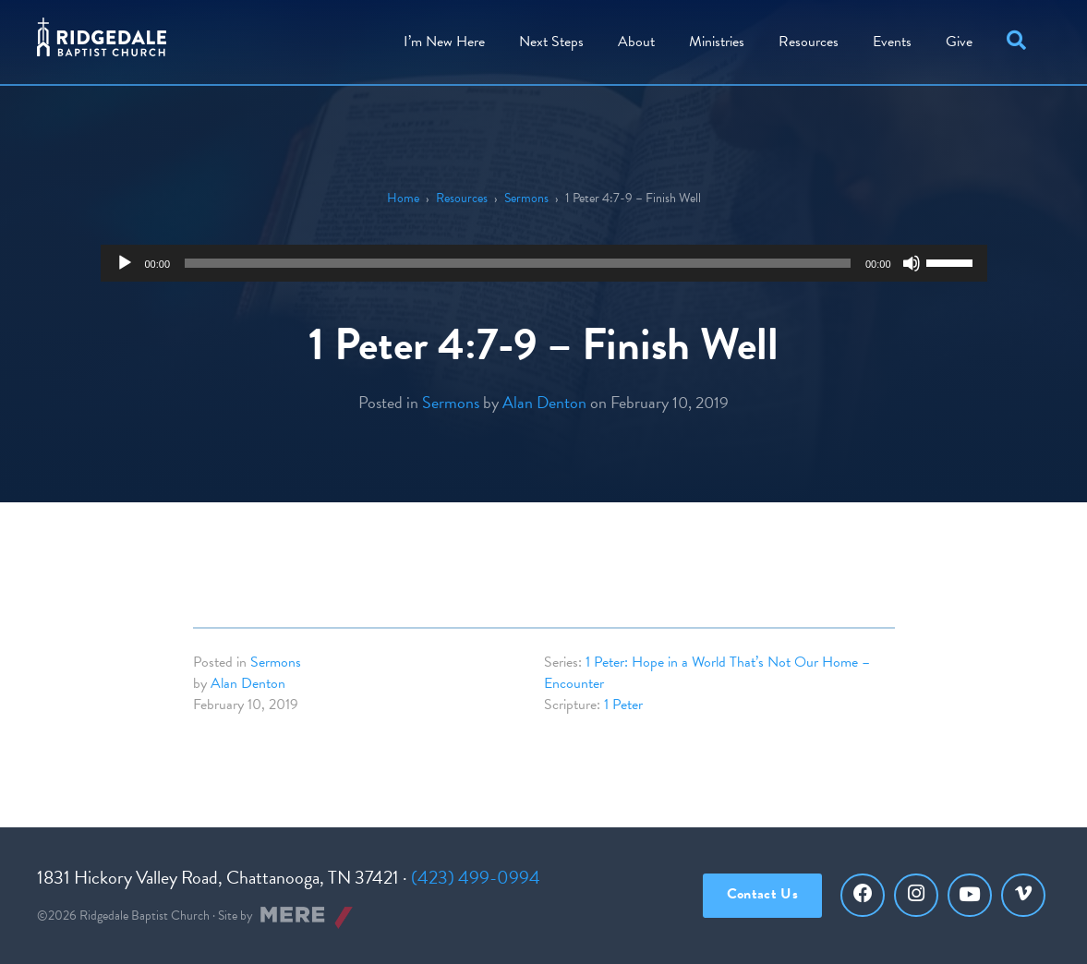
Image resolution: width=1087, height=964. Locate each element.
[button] (1020, 42)
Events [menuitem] (892, 41)
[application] (544, 263)
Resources (462, 198)
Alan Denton (544, 402)
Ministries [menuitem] (716, 41)
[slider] (518, 263)
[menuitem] (636, 42)
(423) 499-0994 (475, 877)
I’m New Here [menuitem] (444, 41)
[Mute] (911, 263)
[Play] (124, 263)
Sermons (526, 198)
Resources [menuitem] (809, 41)
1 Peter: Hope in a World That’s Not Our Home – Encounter (707, 672)
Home (403, 198)
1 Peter (623, 704)
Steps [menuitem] (551, 41)
